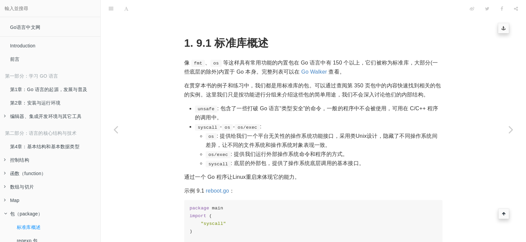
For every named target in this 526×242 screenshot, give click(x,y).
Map (11, 200)
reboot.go (217, 174)
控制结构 (16, 160)
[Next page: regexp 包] (511, 129)
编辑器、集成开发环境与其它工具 (43, 116)
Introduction (23, 45)
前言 (14, 59)
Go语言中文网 (25, 27)
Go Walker (314, 55)
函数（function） (25, 173)
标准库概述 (29, 227)
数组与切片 (19, 187)
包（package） (23, 213)
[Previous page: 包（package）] (116, 129)
